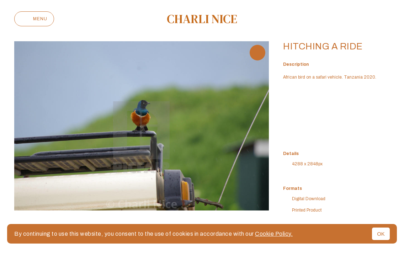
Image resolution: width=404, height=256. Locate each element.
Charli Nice (202, 19)
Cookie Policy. (274, 234)
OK (381, 234)
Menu (34, 19)
